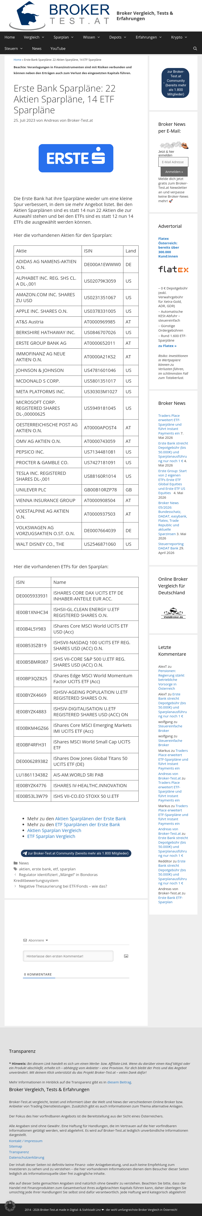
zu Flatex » (167, 345)
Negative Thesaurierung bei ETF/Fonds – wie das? (63, 886)
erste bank (41, 868)
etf (55, 868)
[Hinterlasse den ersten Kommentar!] (68, 956)
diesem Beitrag (119, 1082)
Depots (120, 37)
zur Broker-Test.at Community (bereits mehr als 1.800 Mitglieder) (76, 853)
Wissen (94, 37)
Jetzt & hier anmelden (166, 153)
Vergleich (36, 37)
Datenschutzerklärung (26, 1157)
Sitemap (15, 1146)
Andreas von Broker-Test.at (169, 775)
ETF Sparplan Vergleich (51, 836)
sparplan (68, 868)
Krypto (181, 37)
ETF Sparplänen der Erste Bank (87, 824)
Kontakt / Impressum (25, 1140)
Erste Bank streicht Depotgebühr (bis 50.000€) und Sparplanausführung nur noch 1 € (173, 452)
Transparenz (19, 1152)
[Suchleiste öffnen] (195, 48)
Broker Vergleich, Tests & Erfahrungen (145, 16)
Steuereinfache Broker (170, 728)
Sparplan (66, 37)
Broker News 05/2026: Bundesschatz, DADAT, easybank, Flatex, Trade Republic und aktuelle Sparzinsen (172, 518)
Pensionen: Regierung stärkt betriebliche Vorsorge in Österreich (171, 679)
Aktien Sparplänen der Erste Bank (90, 819)
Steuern (16, 48)
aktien (24, 868)
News (36, 48)
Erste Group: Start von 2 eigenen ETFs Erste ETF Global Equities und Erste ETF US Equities (172, 481)
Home (10, 37)
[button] (10, 1206)
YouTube (57, 48)
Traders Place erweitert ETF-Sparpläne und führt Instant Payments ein (170, 424)
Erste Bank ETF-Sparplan (170, 899)
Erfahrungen (151, 37)
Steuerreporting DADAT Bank (171, 546)
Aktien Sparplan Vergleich (54, 830)
